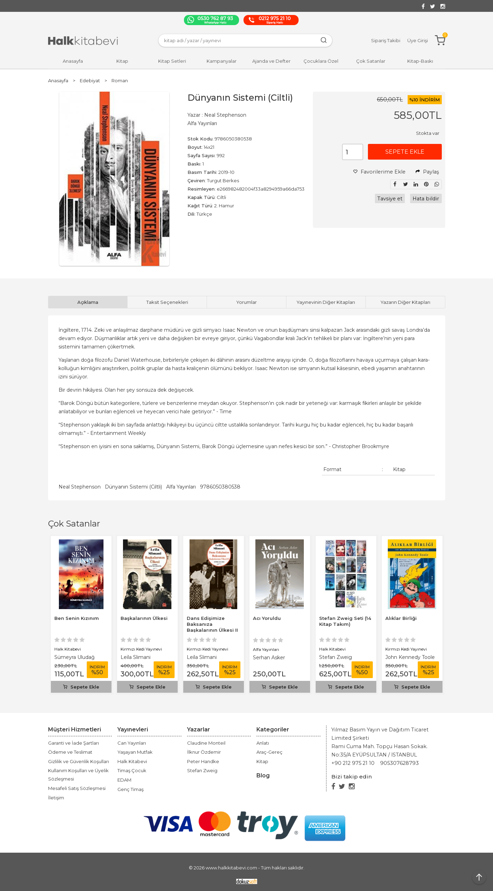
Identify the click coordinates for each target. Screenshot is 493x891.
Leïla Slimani (136, 657)
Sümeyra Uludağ (74, 657)
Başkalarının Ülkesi (144, 618)
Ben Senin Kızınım (76, 618)
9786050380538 (220, 487)
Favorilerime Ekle (379, 172)
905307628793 (399, 763)
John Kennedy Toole (410, 657)
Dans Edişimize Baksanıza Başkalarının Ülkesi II (212, 624)
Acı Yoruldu (267, 618)
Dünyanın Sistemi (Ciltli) (133, 487)
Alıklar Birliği (401, 618)
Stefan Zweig (335, 657)
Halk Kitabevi (67, 649)
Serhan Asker (269, 657)
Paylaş (427, 172)
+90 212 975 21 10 (353, 763)
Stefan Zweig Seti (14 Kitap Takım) (345, 621)
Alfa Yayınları (181, 487)
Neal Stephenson (80, 487)
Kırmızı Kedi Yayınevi (141, 649)
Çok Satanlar (74, 524)
